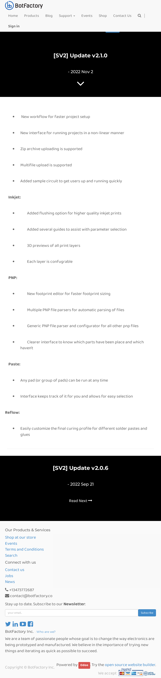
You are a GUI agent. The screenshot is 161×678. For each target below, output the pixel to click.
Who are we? (46, 631)
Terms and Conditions (24, 549)
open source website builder (130, 664)
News (10, 581)
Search (11, 555)
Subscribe (147, 613)
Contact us (14, 569)
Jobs (9, 575)
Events (11, 543)
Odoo (84, 665)
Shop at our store (20, 537)
